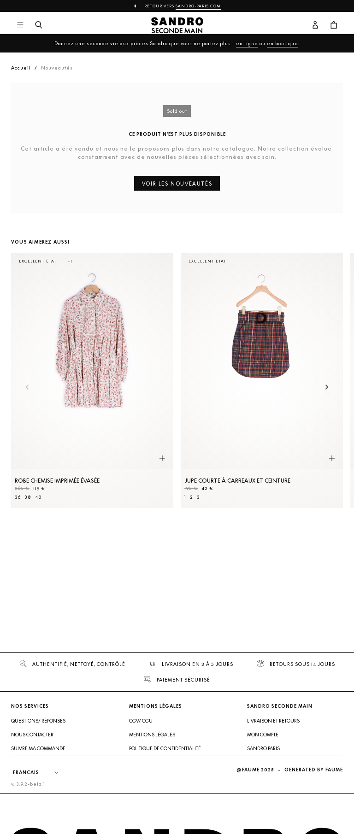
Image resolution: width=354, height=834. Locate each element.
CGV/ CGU (141, 720)
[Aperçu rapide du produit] (162, 458)
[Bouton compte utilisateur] (315, 25)
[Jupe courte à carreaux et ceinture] (262, 380)
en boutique (282, 43)
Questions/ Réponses (38, 720)
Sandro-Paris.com (198, 6)
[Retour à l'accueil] (177, 25)
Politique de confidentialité (165, 748)
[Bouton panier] (333, 25)
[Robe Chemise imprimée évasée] (92, 380)
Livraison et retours (273, 720)
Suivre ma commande (38, 748)
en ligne (247, 43)
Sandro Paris (263, 748)
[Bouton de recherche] (39, 25)
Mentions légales (152, 734)
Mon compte (262, 734)
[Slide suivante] (327, 387)
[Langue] (40, 773)
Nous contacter (32, 734)
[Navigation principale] (20, 25)
